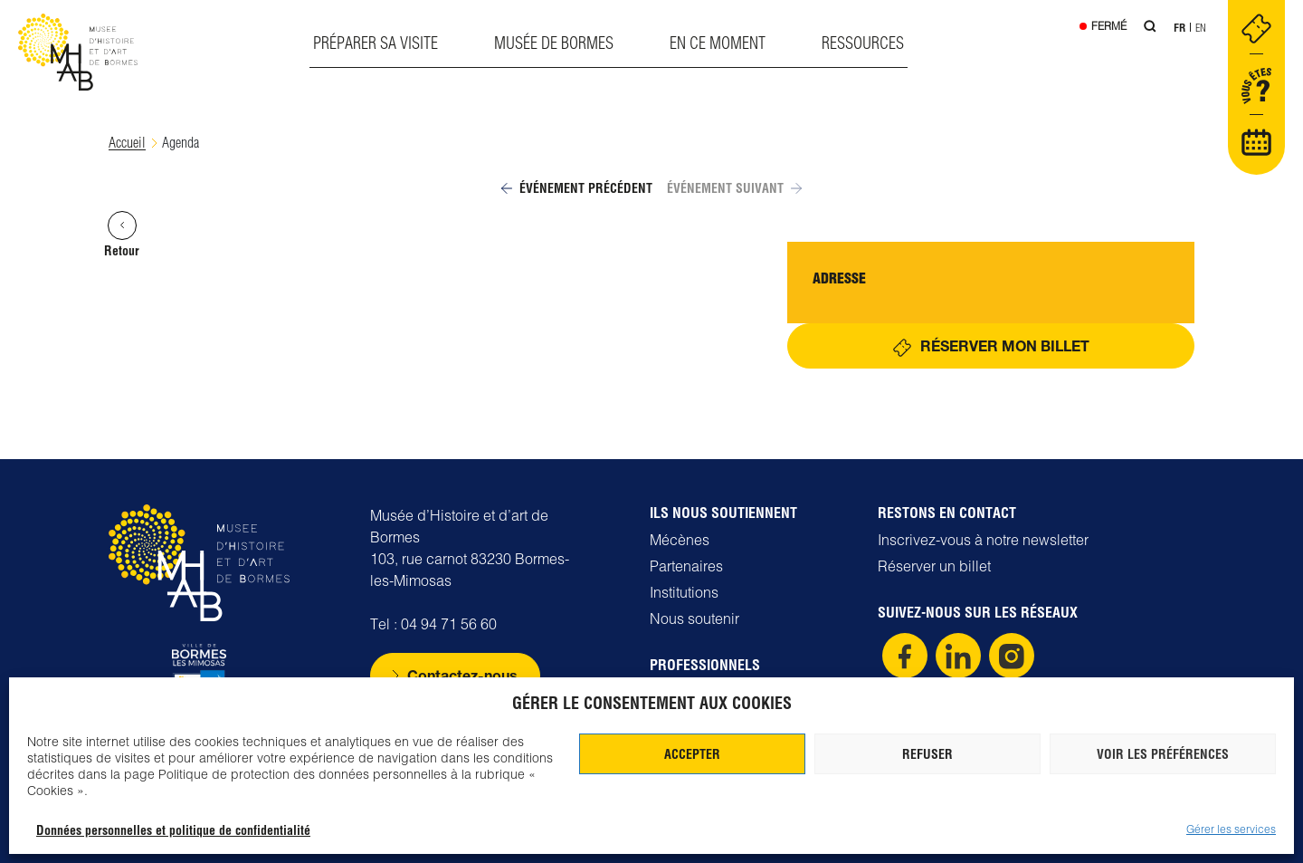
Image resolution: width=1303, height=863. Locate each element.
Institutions (684, 592)
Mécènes (679, 540)
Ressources (863, 43)
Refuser (927, 754)
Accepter (692, 754)
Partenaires (686, 566)
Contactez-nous (462, 675)
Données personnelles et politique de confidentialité (173, 830)
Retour (121, 236)
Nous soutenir (694, 618)
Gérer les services (1231, 829)
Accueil (127, 142)
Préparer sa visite (375, 43)
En (1200, 27)
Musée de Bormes (553, 43)
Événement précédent (576, 189)
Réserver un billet (934, 566)
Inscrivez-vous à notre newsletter (983, 540)
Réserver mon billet (1004, 346)
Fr (1179, 27)
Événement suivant (734, 189)
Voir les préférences (1163, 754)
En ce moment (718, 43)
